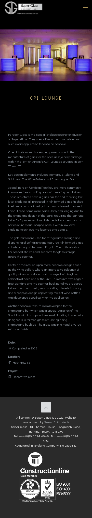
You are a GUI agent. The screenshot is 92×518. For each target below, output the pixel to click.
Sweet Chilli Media (57, 422)
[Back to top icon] (46, 407)
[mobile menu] (85, 7)
